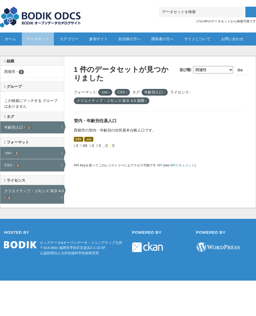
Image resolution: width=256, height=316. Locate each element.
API (159, 165)
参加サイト (98, 39)
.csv (88, 139)
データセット (38, 39)
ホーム (10, 39)
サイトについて (197, 39)
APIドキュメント (182, 165)
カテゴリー (69, 39)
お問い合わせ (232, 39)
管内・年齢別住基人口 (95, 120)
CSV (78, 139)
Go (240, 70)
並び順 (185, 70)
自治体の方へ (129, 39)
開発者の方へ (162, 39)
